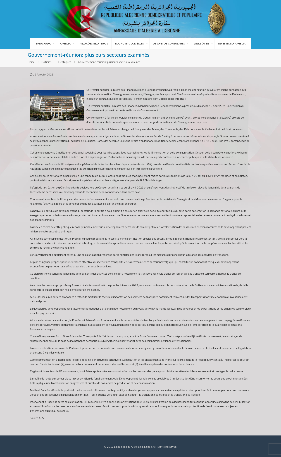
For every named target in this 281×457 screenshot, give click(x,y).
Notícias (46, 61)
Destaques (64, 61)
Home (31, 61)
